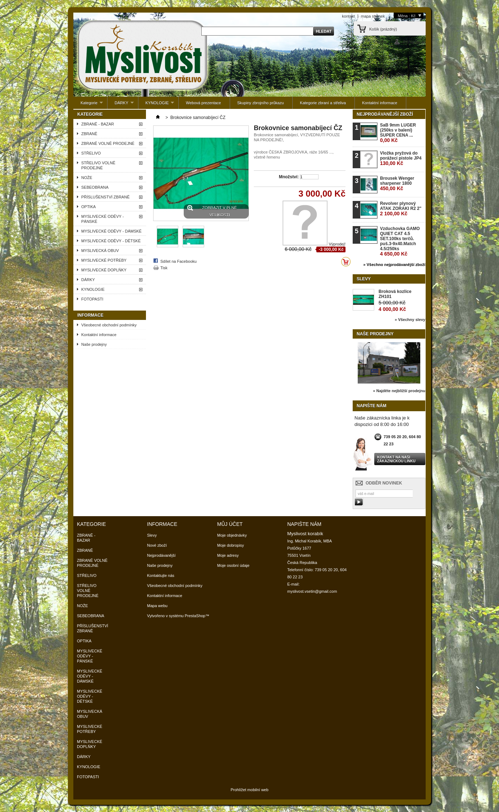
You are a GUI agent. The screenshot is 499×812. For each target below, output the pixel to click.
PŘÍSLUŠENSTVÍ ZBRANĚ (105, 197)
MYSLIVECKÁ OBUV (100, 250)
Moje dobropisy (230, 545)
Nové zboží (157, 545)
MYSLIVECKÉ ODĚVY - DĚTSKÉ (111, 241)
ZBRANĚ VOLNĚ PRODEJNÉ (107, 143)
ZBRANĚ (89, 134)
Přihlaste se (414, 42)
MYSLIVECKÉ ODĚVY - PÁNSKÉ (102, 219)
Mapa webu (157, 606)
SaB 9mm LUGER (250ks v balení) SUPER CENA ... (398, 133)
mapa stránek (373, 16)
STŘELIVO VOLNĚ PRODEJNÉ (98, 165)
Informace (90, 315)
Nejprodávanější (161, 555)
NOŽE (86, 177)
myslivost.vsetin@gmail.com (312, 591)
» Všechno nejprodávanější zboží (394, 264)
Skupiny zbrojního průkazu (260, 103)
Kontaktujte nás (160, 575)
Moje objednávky (232, 535)
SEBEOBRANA (95, 187)
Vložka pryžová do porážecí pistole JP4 (400, 158)
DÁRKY (120, 105)
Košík (383, 29)
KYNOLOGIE (156, 105)
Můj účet (230, 524)
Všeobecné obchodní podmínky (109, 325)
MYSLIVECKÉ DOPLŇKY (104, 270)
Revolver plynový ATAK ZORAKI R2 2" (400, 208)
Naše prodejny (94, 344)
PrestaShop (195, 616)
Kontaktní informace (379, 103)
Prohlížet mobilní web (249, 790)
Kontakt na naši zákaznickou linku (396, 459)
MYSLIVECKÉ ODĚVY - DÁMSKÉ (111, 231)
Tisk (164, 268)
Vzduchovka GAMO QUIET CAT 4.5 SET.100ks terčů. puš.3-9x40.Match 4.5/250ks (400, 241)
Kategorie (88, 105)
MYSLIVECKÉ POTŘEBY (104, 260)
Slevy (364, 278)
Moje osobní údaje (233, 565)
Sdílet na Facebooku (178, 261)
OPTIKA (88, 207)
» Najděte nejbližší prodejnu (399, 391)
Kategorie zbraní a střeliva (323, 103)
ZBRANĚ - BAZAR (97, 124)
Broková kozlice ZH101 (395, 294)
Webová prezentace (203, 103)
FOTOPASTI (92, 299)
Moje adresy (228, 555)
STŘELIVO (91, 153)
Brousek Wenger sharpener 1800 (397, 183)
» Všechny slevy (410, 319)
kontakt (348, 16)
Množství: (289, 176)
